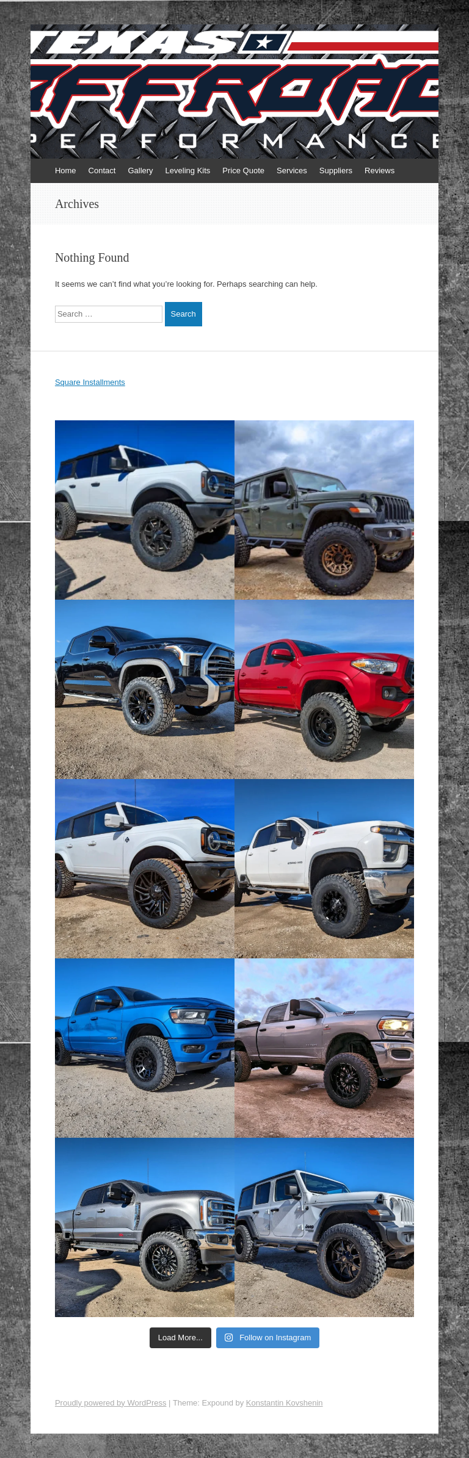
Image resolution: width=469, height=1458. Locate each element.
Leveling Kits (188, 170)
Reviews (379, 170)
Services (292, 170)
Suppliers (335, 170)
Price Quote (243, 170)
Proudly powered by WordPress (111, 1402)
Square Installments (90, 382)
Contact (102, 170)
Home (65, 170)
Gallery (140, 170)
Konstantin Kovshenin (284, 1402)
